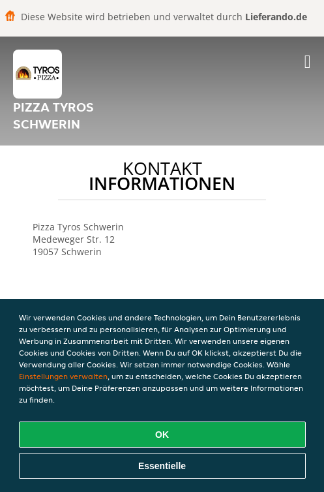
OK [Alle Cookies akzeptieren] (162, 434)
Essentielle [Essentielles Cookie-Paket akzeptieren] (162, 466)
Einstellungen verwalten (63, 376)
